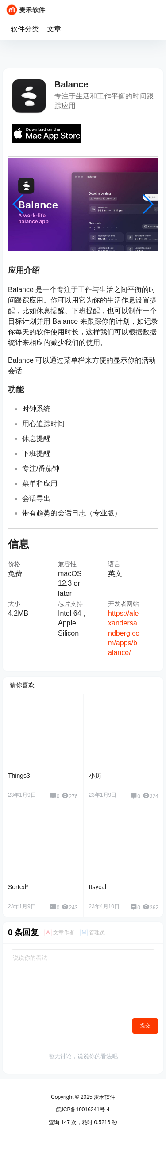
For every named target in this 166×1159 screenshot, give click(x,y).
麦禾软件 (104, 1097)
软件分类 (25, 29)
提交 (145, 1026)
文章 (54, 29)
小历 (95, 775)
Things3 (19, 775)
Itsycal (98, 886)
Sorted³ (18, 886)
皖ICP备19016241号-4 (82, 1109)
